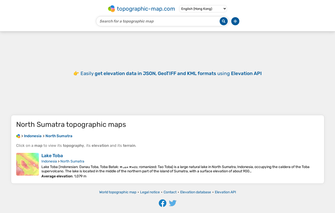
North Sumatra (72, 161)
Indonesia (49, 161)
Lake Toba (52, 155)
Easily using (171, 73)
